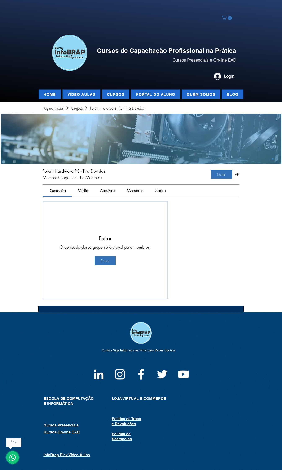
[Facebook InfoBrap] (141, 374)
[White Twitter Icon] (162, 374)
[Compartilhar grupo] (236, 174)
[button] (227, 18)
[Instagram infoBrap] (120, 374)
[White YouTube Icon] (183, 374)
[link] (57, 190)
